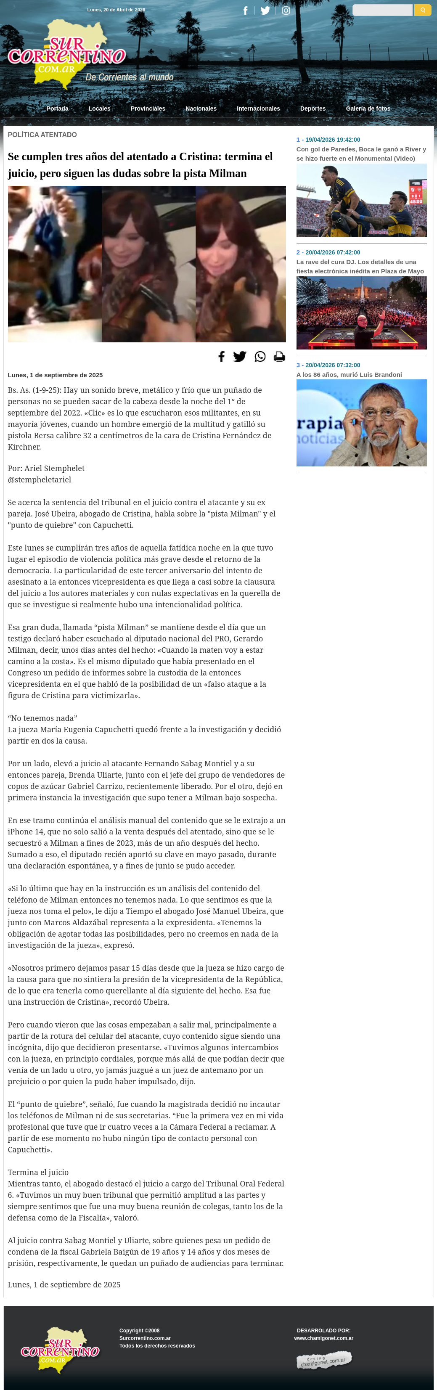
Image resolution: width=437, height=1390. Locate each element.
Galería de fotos (368, 108)
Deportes (313, 108)
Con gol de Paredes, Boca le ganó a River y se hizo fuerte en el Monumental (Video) (361, 154)
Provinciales (148, 108)
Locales (100, 108)
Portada (63, 108)
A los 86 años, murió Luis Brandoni (349, 374)
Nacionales (201, 108)
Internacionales (258, 108)
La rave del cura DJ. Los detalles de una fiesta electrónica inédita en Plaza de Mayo (360, 266)
